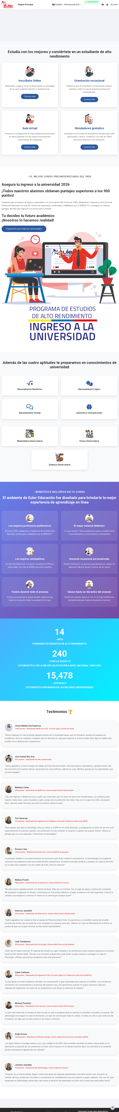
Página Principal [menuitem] (25, 4)
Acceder (114, 4)
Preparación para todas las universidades (24, 229)
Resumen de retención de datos (59, 1094)
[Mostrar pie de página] (112, 1108)
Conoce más (29, 97)
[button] (67, 4)
